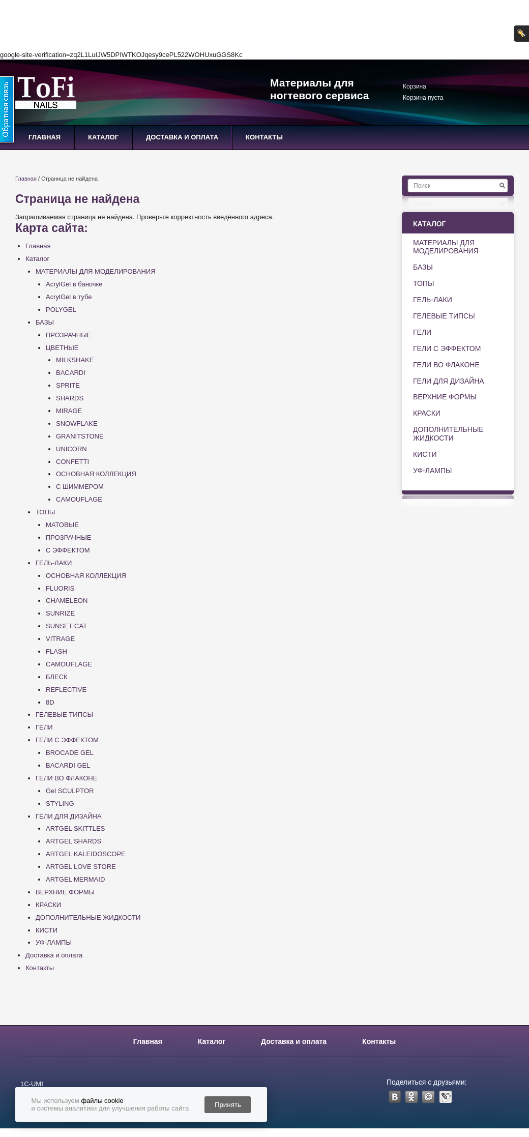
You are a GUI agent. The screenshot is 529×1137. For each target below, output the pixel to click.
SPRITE (68, 385)
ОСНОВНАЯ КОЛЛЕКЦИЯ (96, 474)
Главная (44, 137)
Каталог (103, 137)
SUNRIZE (60, 613)
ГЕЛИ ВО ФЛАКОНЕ (66, 778)
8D (50, 702)
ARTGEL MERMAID (75, 879)
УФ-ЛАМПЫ (54, 942)
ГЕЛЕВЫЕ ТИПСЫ (64, 714)
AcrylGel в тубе (69, 297)
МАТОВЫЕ (62, 525)
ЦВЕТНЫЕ (62, 348)
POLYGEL (61, 309)
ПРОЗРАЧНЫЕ (68, 335)
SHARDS (69, 398)
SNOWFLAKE (77, 423)
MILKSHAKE (75, 360)
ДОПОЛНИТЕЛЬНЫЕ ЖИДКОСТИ (88, 917)
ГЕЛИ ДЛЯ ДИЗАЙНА (69, 816)
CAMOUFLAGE (79, 499)
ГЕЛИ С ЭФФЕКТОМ (67, 740)
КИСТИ (46, 930)
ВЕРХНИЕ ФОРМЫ (65, 892)
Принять (228, 1105)
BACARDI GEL (68, 765)
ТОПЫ (45, 512)
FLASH (56, 651)
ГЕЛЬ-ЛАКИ (54, 563)
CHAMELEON (66, 600)
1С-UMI (31, 1084)
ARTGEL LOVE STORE (81, 866)
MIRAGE (69, 411)
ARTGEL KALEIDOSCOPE (86, 854)
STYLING (60, 803)
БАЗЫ (45, 322)
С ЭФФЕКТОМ (68, 550)
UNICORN (71, 449)
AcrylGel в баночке (74, 284)
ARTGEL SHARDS (73, 841)
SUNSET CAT (66, 626)
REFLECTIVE (66, 689)
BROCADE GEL (70, 752)
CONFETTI (72, 461)
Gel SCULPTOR (70, 791)
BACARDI (70, 372)
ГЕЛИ (44, 727)
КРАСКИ (48, 905)
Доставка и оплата (182, 137)
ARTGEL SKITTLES (75, 828)
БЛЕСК (57, 677)
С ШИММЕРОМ (80, 486)
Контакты (264, 137)
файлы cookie (102, 1100)
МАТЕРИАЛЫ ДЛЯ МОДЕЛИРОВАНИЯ (96, 271)
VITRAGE (60, 639)
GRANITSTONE (80, 436)
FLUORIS (60, 588)
